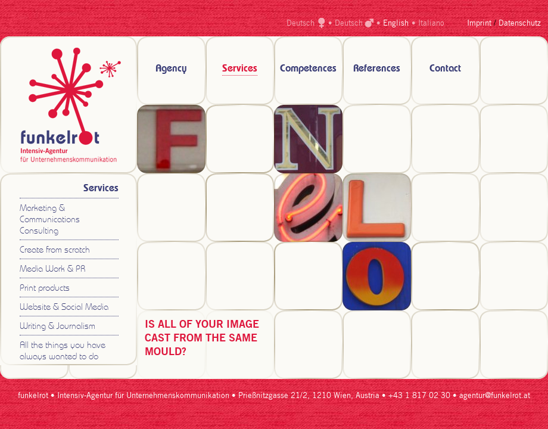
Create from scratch (55, 250)
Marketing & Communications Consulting (50, 220)
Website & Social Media (64, 307)
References (376, 69)
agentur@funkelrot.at (494, 396)
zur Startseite (68, 104)
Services (239, 69)
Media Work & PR (52, 269)
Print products (45, 288)
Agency (171, 69)
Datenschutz (520, 23)
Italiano (431, 23)
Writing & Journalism (57, 326)
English (396, 23)
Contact (445, 69)
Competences (308, 69)
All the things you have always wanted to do (62, 351)
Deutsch (301, 23)
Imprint (479, 23)
